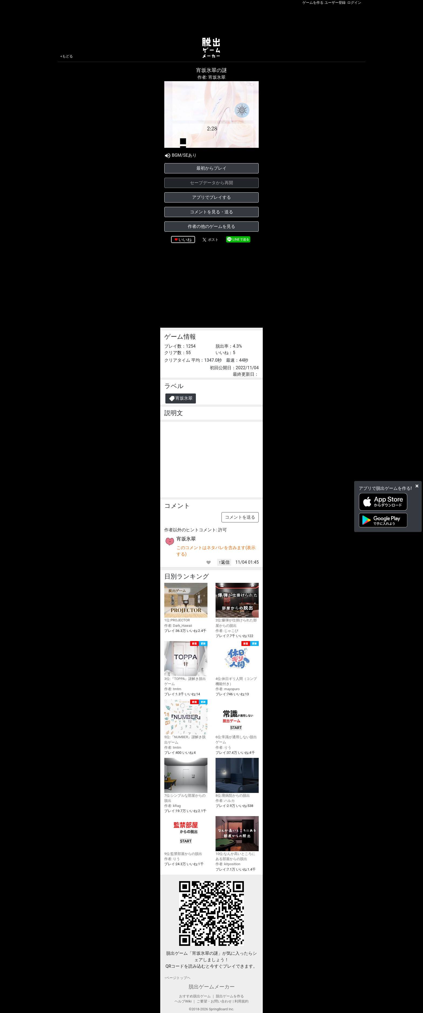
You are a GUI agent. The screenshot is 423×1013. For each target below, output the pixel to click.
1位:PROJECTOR (185, 602)
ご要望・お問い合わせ (214, 1001)
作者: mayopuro (228, 689)
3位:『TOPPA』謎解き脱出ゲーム (185, 663)
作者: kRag (172, 806)
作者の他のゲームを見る (211, 226)
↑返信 (224, 562)
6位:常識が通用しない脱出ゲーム (237, 722)
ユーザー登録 (335, 3)
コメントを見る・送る (211, 211)
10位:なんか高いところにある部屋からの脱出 (237, 838)
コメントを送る (240, 517)
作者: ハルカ (225, 801)
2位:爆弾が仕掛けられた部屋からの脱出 (237, 605)
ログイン (354, 3)
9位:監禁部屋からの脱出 (185, 836)
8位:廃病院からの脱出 (237, 778)
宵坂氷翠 (181, 398)
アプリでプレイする (211, 197)
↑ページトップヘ (177, 978)
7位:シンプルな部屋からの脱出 (185, 780)
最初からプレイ (211, 168)
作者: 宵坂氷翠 (211, 77)
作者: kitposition (228, 864)
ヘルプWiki (183, 1001)
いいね (185, 239)
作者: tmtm (172, 689)
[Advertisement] (211, 20)
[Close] (417, 486)
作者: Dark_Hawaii (178, 626)
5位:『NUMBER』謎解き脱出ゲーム (185, 722)
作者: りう (223, 747)
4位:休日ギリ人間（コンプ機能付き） (237, 663)
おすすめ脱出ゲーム (195, 996)
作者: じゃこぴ (227, 631)
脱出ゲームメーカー (212, 987)
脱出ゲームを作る (230, 996)
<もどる (66, 56)
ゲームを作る (312, 3)
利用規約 (241, 1001)
